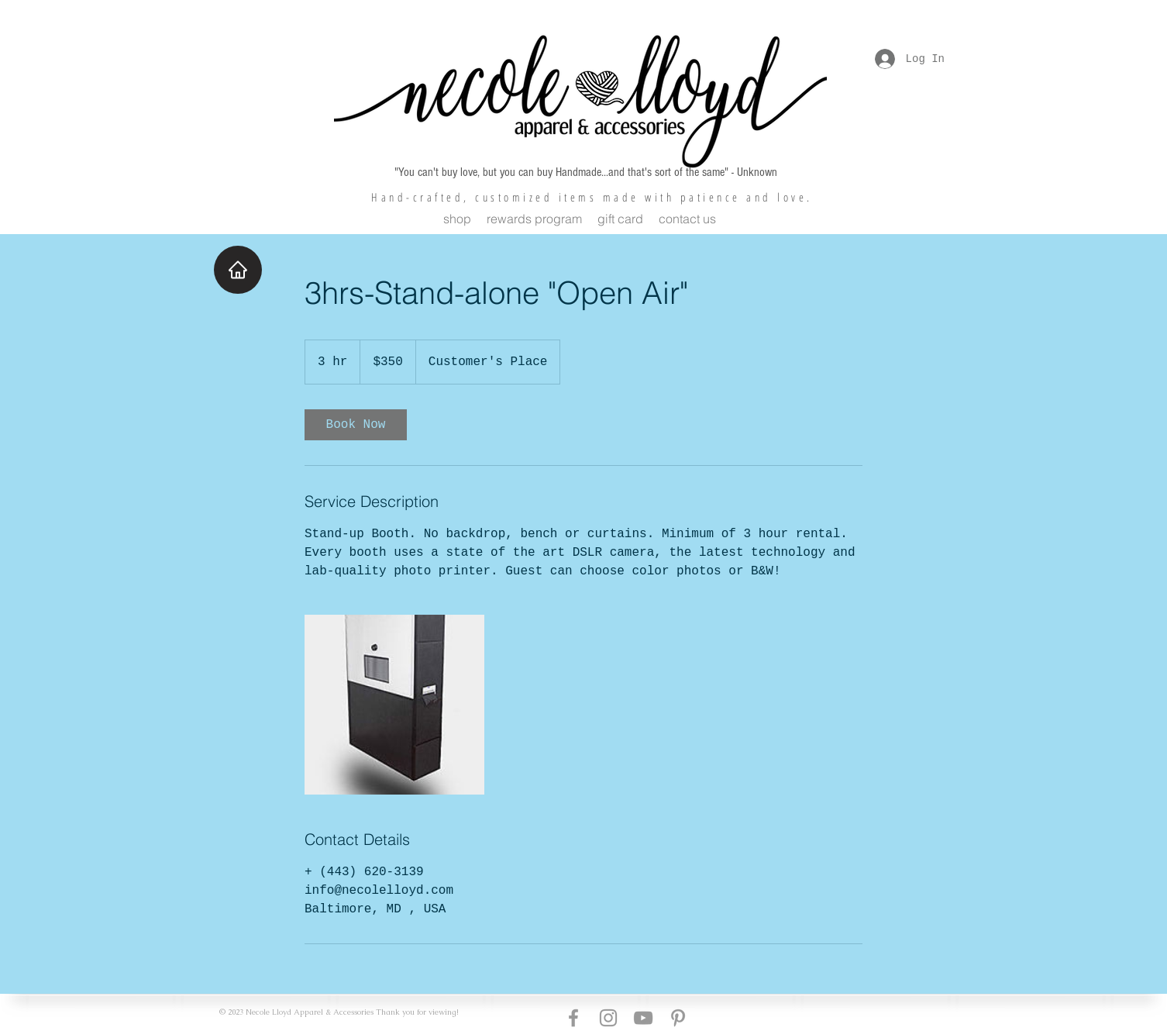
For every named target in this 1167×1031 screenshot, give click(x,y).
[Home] (238, 270)
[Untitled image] (394, 705)
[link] (356, 424)
